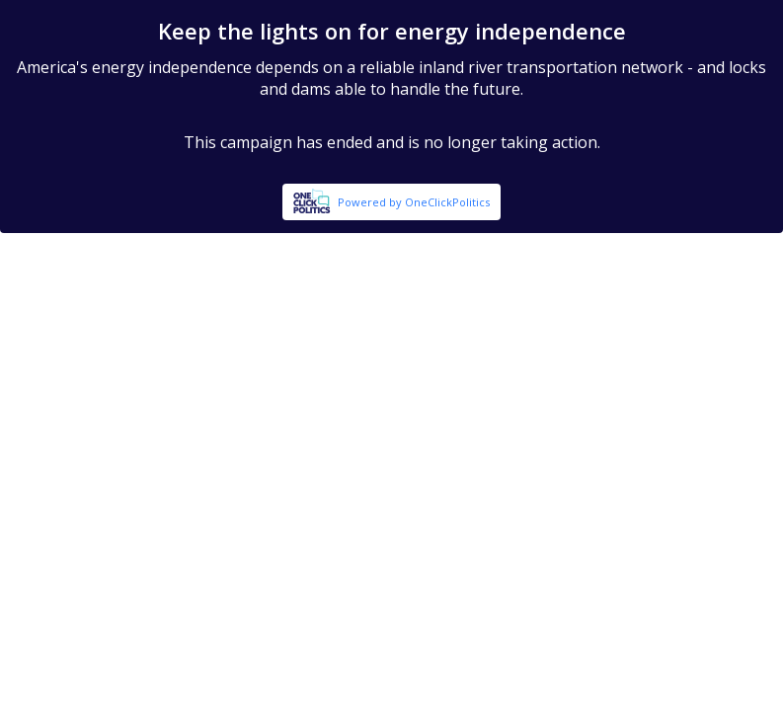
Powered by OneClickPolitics (414, 202)
